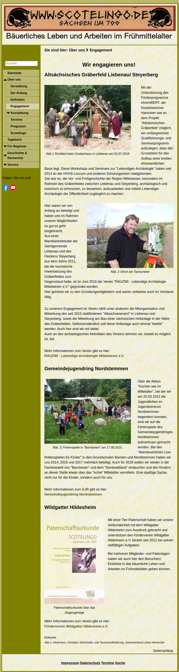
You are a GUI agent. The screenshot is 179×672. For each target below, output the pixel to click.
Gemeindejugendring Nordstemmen (73, 494)
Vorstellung (19, 86)
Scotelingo (18, 133)
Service (12, 164)
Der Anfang (19, 93)
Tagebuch (14, 139)
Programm (18, 126)
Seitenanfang (163, 651)
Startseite (14, 73)
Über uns (14, 79)
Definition (18, 99)
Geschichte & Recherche (17, 155)
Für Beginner (17, 146)
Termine (16, 119)
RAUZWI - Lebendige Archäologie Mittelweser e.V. (84, 356)
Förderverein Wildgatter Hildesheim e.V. (76, 626)
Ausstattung (19, 113)
